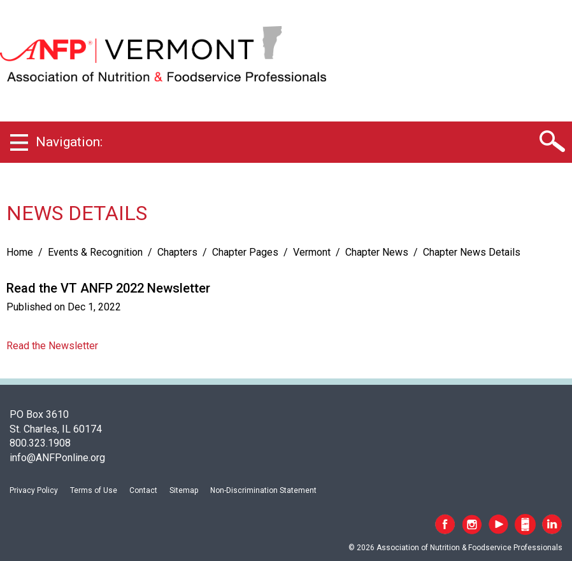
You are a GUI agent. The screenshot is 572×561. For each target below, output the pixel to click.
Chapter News (376, 252)
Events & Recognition (95, 252)
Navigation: (69, 141)
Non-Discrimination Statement (263, 490)
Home (19, 252)
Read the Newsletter (52, 346)
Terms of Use (93, 490)
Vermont (312, 252)
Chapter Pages (245, 252)
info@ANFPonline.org (57, 458)
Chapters (177, 252)
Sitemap (183, 490)
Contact (143, 490)
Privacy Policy (34, 490)
